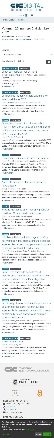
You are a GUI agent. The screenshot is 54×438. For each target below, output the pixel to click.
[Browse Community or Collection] (27, 54)
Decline (38, 434)
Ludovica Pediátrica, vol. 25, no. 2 (19, 71)
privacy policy (30, 429)
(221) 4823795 (11, 409)
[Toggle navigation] (32, 15)
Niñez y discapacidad (13, 341)
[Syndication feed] (48, 62)
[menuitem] (26, 15)
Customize (6, 434)
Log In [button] (22, 15)
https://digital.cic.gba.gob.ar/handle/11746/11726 (23, 39)
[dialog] (27, 429)
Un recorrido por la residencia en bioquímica (25, 158)
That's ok (47, 434)
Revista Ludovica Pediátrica (13, 20)
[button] (8, 86)
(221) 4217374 (11, 406)
